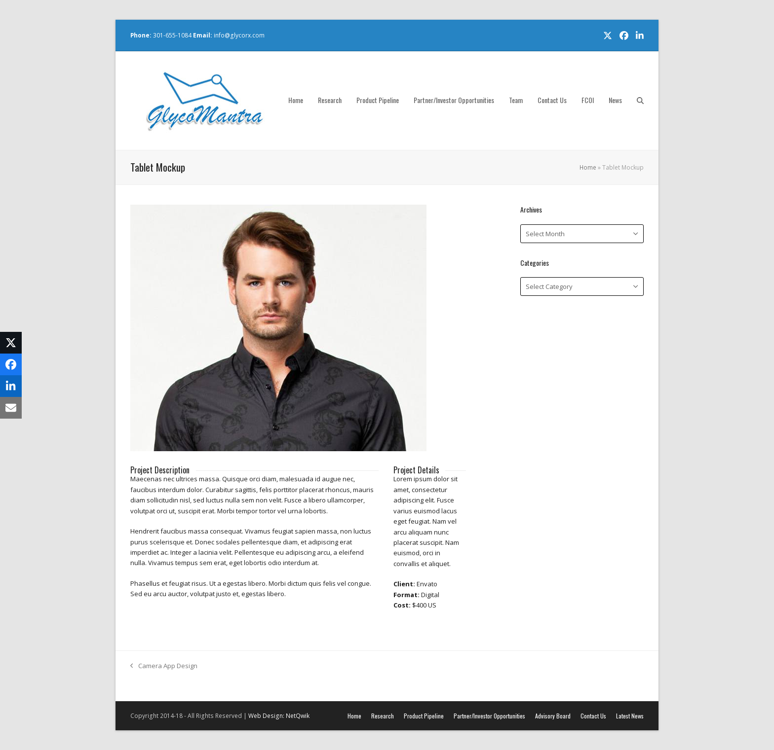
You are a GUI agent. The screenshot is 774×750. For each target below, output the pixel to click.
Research (382, 716)
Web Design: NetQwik (279, 716)
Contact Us (593, 716)
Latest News (630, 716)
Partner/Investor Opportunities (489, 716)
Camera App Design (163, 666)
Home (588, 167)
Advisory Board (553, 716)
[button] (640, 100)
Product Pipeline (424, 716)
